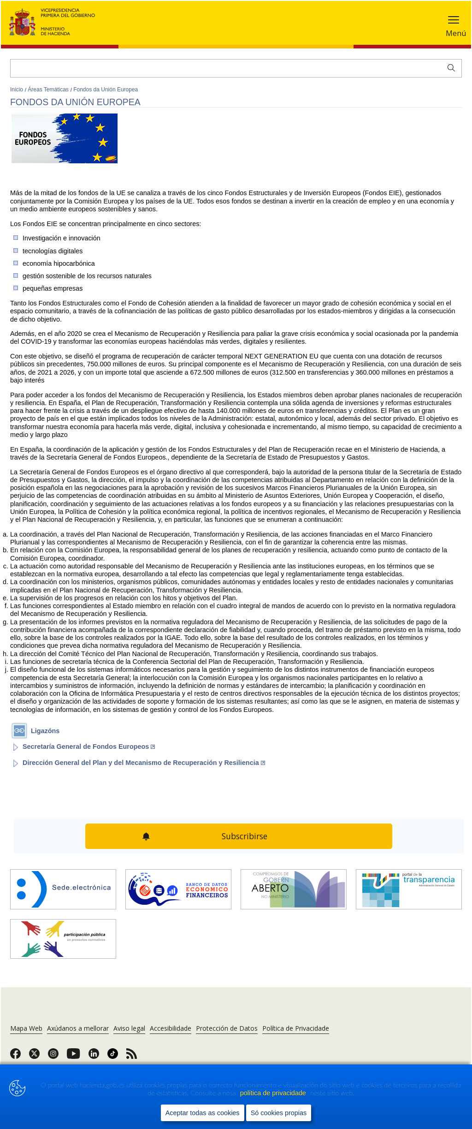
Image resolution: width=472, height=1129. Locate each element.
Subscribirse (244, 836)
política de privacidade (274, 1093)
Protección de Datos (227, 1028)
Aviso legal (129, 1028)
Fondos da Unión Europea (105, 89)
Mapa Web (26, 1028)
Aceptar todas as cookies (202, 1113)
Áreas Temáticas (49, 89)
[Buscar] (236, 68)
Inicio (17, 89)
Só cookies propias (279, 1113)
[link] (15, 1056)
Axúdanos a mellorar (78, 1028)
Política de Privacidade (295, 1028)
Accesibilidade (170, 1028)
